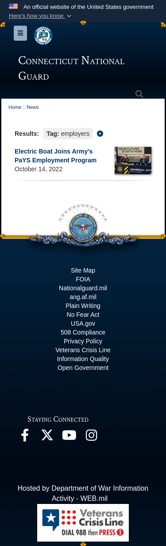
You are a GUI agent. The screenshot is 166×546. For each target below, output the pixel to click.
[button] (41, 16)
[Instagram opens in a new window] (91, 437)
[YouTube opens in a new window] (69, 437)
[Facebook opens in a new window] (25, 437)
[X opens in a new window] (47, 437)
